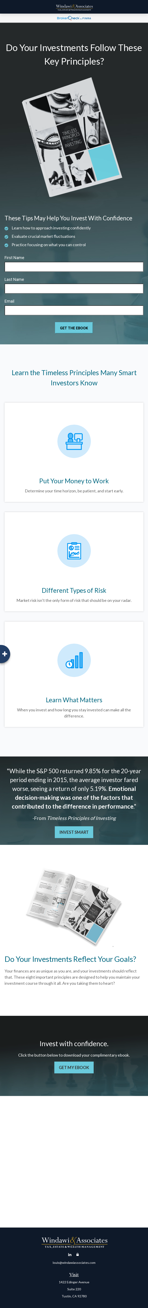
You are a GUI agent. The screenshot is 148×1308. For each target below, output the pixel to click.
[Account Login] (77, 1255)
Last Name (14, 279)
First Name (14, 257)
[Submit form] (74, 327)
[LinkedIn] (70, 1255)
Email (9, 301)
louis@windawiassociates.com (74, 1262)
